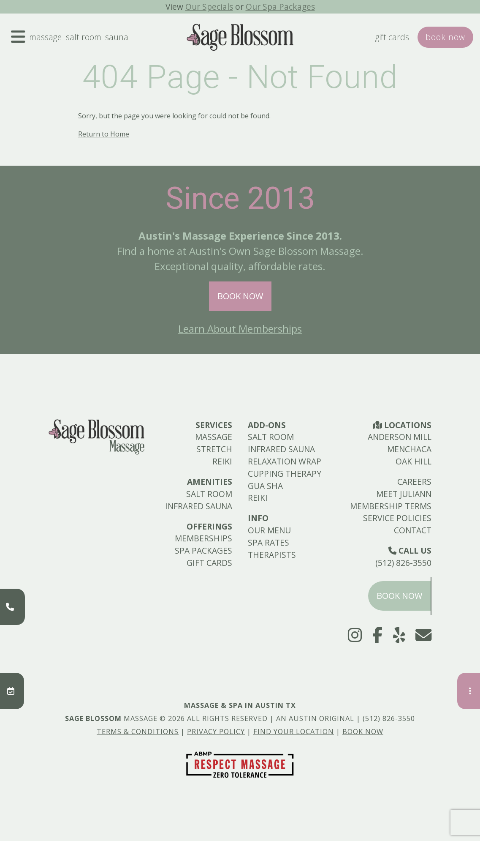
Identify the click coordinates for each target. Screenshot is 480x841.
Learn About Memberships (240, 329)
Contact (412, 530)
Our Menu (269, 530)
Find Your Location (293, 731)
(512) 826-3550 (403, 562)
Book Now (240, 296)
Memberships (203, 538)
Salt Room (83, 37)
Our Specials (209, 6)
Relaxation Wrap (284, 461)
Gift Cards (392, 37)
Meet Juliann (403, 494)
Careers (414, 481)
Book (445, 37)
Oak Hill (413, 461)
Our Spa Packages (280, 6)
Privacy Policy (216, 731)
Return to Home (103, 134)
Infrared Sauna (198, 506)
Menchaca (409, 449)
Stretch (214, 449)
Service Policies (397, 518)
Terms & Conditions (138, 731)
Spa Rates (268, 542)
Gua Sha (265, 485)
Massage (45, 37)
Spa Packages (203, 550)
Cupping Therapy (284, 473)
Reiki (222, 461)
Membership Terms (390, 506)
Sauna (116, 37)
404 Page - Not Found (240, 77)
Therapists (272, 554)
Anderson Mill (399, 436)
